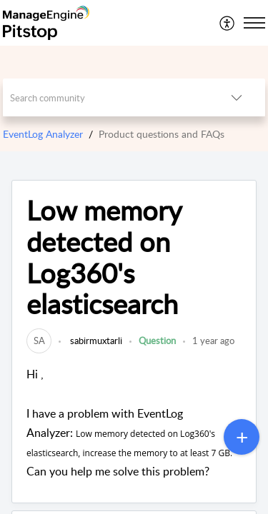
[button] (228, 22)
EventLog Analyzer (43, 134)
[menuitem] (228, 22)
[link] (38, 340)
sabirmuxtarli (95, 340)
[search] (106, 97)
